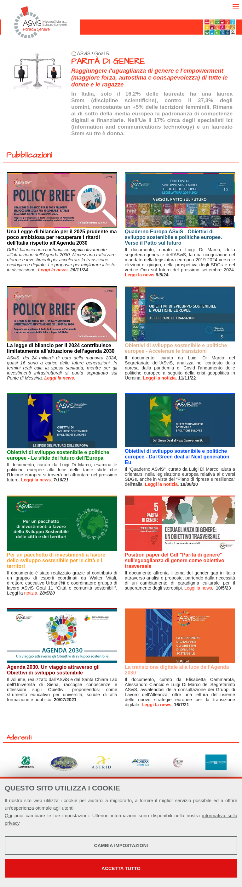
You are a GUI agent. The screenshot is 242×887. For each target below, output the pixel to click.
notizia (30, 593)
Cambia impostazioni (121, 845)
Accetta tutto (121, 868)
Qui (8, 815)
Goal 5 (101, 53)
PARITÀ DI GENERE (108, 61)
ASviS (83, 53)
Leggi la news (139, 274)
